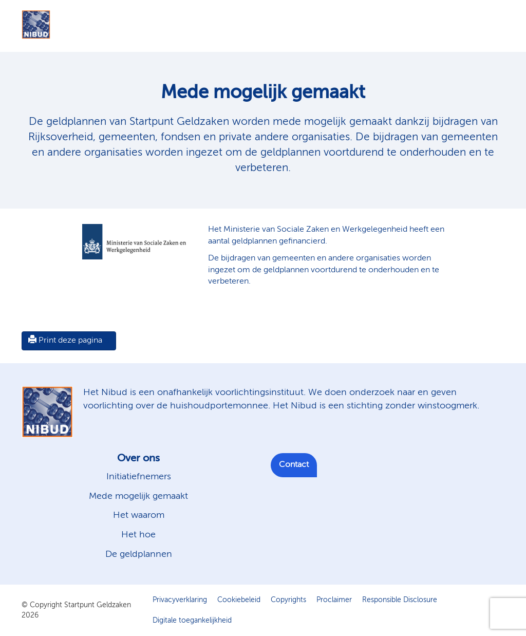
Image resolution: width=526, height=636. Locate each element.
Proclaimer (334, 600)
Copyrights (288, 600)
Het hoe (138, 534)
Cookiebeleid (238, 600)
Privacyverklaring (180, 600)
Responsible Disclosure (399, 600)
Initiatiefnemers (138, 476)
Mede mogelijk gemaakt (138, 496)
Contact (294, 465)
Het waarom (138, 515)
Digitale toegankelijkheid (192, 620)
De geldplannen (138, 554)
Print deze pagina (65, 340)
